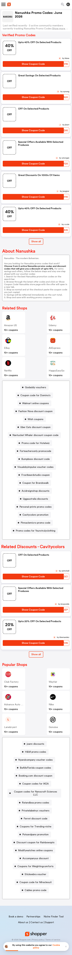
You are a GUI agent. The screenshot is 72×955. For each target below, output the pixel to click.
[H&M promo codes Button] (34, 752)
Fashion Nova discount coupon (35, 411)
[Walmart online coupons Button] (34, 403)
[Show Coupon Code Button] (33, 64)
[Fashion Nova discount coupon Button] (34, 411)
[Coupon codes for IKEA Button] (34, 784)
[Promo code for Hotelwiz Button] (34, 443)
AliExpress (55, 348)
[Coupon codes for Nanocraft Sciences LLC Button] (34, 792)
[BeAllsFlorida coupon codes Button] (34, 768)
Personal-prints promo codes (35, 507)
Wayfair (53, 682)
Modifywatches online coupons (35, 847)
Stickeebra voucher (35, 871)
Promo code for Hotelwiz (35, 443)
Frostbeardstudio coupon (35, 475)
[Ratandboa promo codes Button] (34, 799)
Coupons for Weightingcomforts (35, 863)
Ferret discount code (35, 815)
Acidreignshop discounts (35, 491)
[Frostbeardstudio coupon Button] (34, 475)
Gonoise (53, 727)
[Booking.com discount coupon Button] (34, 776)
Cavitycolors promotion (35, 515)
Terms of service (52, 937)
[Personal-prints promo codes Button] (34, 507)
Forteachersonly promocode (35, 451)
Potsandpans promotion (35, 831)
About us (23, 919)
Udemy (52, 325)
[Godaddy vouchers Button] (34, 387)
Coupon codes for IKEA (35, 783)
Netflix (8, 370)
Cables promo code (35, 887)
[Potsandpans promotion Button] (34, 831)
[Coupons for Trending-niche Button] (34, 823)
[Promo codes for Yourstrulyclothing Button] (34, 531)
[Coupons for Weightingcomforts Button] (34, 863)
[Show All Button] (36, 654)
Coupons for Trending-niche (35, 823)
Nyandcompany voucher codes (35, 760)
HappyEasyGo (56, 370)
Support (49, 919)
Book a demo (16, 913)
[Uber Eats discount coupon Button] (34, 427)
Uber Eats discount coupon (35, 427)
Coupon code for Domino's (35, 395)
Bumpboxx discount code (35, 459)
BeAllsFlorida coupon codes (35, 768)
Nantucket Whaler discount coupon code (35, 435)
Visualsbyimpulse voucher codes (35, 467)
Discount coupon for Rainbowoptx (35, 839)
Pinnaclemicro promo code (35, 522)
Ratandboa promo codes (35, 799)
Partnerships (33, 913)
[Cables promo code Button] (34, 887)
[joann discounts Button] (34, 744)
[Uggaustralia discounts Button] (34, 499)
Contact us (36, 919)
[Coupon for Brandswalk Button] (34, 483)
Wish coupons (35, 419)
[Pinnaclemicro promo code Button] (34, 523)
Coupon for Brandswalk (35, 483)
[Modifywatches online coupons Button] (34, 847)
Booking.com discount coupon (35, 775)
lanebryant (10, 727)
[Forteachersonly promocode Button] (34, 451)
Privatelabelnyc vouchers (35, 807)
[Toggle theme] (68, 4)
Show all (36, 654)
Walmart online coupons (35, 403)
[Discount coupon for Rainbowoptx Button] (34, 839)
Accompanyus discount (35, 855)
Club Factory (11, 682)
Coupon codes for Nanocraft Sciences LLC (35, 791)
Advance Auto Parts (15, 704)
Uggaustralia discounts (35, 499)
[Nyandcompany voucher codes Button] (34, 760)
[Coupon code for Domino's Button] (34, 395)
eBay (7, 348)
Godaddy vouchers (35, 387)
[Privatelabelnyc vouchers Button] (34, 807)
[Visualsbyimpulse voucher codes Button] (34, 467)
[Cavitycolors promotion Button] (34, 515)
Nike (51, 704)
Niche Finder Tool (54, 913)
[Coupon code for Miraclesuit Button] (34, 879)
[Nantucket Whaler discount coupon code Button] (34, 435)
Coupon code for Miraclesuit (35, 879)
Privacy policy (38, 937)
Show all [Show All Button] (36, 241)
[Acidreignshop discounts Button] (34, 491)
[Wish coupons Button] (34, 419)
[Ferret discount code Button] (34, 815)
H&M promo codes (35, 752)
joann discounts (35, 744)
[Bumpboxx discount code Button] (34, 459)
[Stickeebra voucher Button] (34, 871)
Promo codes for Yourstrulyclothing (35, 530)
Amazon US (10, 325)
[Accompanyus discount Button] (34, 855)
